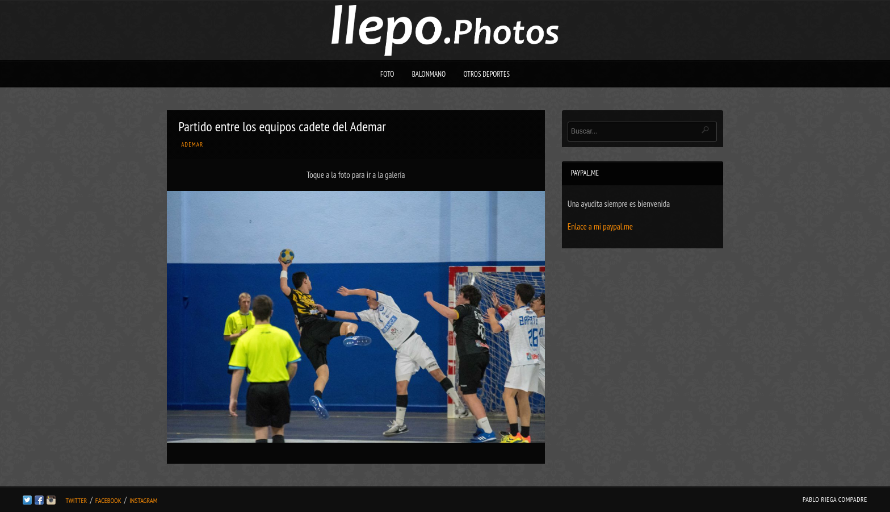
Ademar (192, 144)
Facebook (108, 500)
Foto (387, 74)
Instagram (143, 500)
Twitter (76, 500)
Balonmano (429, 74)
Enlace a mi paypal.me (600, 226)
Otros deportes (486, 74)
